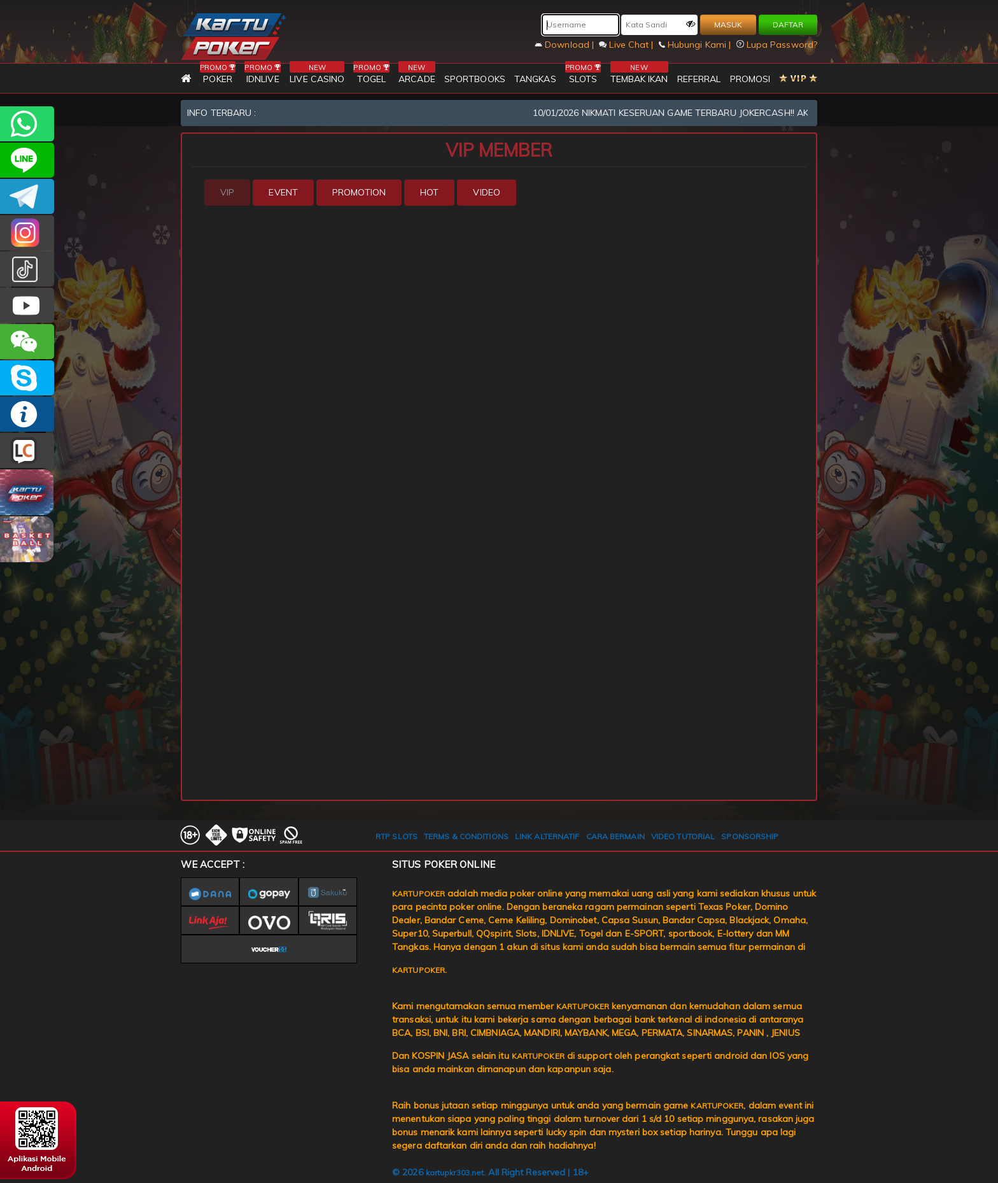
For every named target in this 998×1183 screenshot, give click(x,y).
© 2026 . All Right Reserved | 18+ (490, 1172)
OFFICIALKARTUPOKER (27, 377)
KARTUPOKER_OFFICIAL (27, 232)
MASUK (728, 24)
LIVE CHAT (27, 450)
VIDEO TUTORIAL (683, 836)
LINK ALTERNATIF (547, 836)
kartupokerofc (27, 269)
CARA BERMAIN (615, 836)
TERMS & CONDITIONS (466, 836)
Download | (565, 44)
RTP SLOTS (397, 836)
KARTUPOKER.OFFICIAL (27, 305)
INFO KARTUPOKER (27, 414)
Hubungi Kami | (696, 44)
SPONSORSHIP (749, 836)
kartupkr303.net (455, 1172)
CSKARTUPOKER (27, 160)
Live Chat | (627, 44)
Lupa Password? (777, 44)
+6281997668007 (27, 123)
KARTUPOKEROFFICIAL (27, 196)
